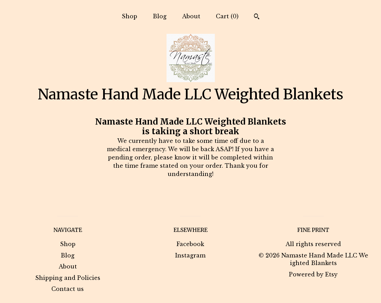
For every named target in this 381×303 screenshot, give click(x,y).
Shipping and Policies (67, 277)
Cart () (227, 16)
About (191, 16)
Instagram (190, 255)
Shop (129, 16)
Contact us (67, 288)
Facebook (190, 244)
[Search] (256, 17)
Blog (160, 16)
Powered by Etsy (313, 274)
